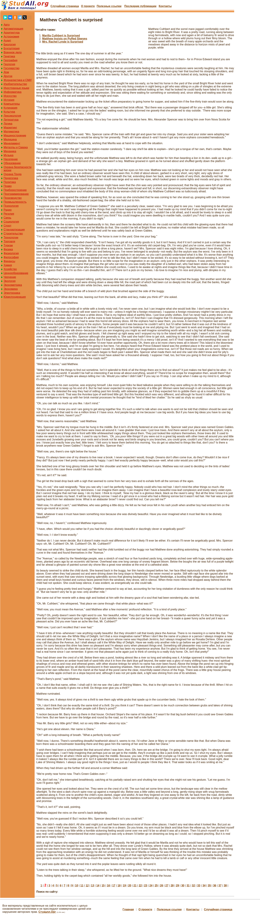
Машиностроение (15, 135)
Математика (11, 131)
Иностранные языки (16, 88)
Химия (8, 265)
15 (103, 885)
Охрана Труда (13, 174)
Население (11, 159)
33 (198, 885)
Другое (8, 76)
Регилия (9, 213)
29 (177, 885)
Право (8, 186)
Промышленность (15, 201)
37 (220, 885)
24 (151, 885)
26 (161, 885)
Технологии (11, 237)
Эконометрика (13, 285)
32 (193, 885)
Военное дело (13, 52)
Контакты (165, 6)
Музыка (8, 155)
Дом (6, 72)
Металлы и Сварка (16, 147)
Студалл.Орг (47, 911)
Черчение (10, 277)
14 (97, 885)
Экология (9, 281)
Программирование (16, 193)
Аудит (7, 40)
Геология (9, 64)
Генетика (9, 56)
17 (113, 885)
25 (156, 885)
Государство (11, 68)
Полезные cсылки (109, 6)
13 (92, 885)
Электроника (12, 292)
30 (182, 885)
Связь (7, 217)
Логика (8, 123)
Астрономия (11, 36)
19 (124, 885)
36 (214, 885)
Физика (8, 249)
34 (204, 885)
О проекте (88, 6)
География (10, 60)
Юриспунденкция (15, 296)
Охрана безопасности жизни (17, 169)
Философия (11, 257)
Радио (8, 209)
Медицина (10, 139)
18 (119, 885)
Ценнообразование (16, 273)
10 (76, 885)
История (9, 99)
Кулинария (10, 107)
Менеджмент (12, 143)
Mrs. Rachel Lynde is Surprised (62, 41)
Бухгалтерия (11, 48)
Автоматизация (13, 28)
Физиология (11, 253)
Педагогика (11, 178)
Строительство (13, 233)
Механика (10, 151)
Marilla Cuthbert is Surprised (61, 35)
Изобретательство (15, 84)
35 (209, 885)
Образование (12, 163)
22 (140, 885)
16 (108, 885)
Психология (11, 205)
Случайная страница (64, 6)
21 (135, 885)
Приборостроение (15, 190)
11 (82, 885)
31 (188, 885)
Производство (13, 197)
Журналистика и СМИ (18, 80)
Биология (10, 44)
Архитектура (12, 32)
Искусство (10, 95)
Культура (9, 111)
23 (145, 885)
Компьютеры (12, 103)
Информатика (12, 91)
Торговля (9, 241)
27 (166, 885)
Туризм (8, 245)
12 (87, 885)
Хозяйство (10, 269)
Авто (7, 24)
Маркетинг (10, 127)
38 (225, 885)
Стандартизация (14, 229)
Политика (10, 182)
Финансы (9, 261)
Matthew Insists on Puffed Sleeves (64, 38)
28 (172, 885)
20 (129, 885)
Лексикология (12, 115)
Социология (11, 221)
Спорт (7, 225)
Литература (11, 119)
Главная (128, 909)
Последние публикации (140, 6)
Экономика (11, 288)
